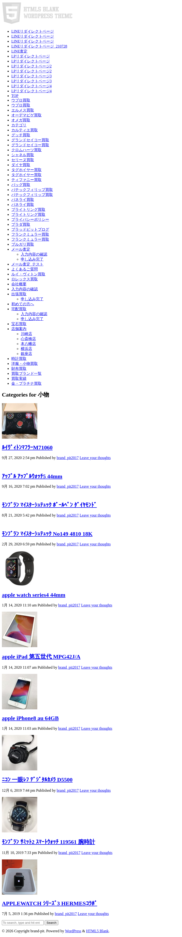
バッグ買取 (20, 185)
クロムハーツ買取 (26, 150)
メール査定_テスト (27, 264)
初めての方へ (22, 304)
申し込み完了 (32, 259)
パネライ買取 (22, 200)
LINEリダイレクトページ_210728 (39, 46)
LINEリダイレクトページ (32, 31)
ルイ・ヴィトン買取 (28, 274)
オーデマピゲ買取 (26, 115)
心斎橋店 (28, 339)
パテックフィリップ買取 (32, 190)
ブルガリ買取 (22, 244)
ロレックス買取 (24, 279)
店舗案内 (18, 329)
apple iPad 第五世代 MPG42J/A (41, 657)
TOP (14, 96)
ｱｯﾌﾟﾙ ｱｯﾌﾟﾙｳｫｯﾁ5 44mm (32, 476)
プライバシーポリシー (30, 219)
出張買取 (18, 294)
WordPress (73, 931)
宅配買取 (18, 309)
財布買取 (18, 369)
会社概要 (18, 284)
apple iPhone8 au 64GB (30, 718)
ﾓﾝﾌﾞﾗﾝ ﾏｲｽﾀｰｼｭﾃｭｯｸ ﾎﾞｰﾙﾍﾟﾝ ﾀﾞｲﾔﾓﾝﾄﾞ (49, 505)
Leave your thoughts (95, 458)
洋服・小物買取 (24, 364)
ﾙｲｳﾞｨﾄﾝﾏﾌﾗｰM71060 (27, 447)
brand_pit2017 (68, 458)
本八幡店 (28, 344)
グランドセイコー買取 (30, 140)
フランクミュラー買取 (30, 234)
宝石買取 (18, 324)
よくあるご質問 (24, 269)
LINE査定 (19, 51)
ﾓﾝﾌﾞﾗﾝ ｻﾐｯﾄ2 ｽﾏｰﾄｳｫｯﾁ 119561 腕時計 (48, 842)
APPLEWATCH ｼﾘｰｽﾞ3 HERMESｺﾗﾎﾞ (49, 903)
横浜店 (26, 349)
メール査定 (20, 249)
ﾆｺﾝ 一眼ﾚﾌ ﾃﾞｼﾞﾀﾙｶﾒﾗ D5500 (37, 780)
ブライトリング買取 (28, 210)
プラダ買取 (20, 224)
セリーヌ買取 (22, 160)
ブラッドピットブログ (30, 229)
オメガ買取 (20, 120)
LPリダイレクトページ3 (31, 76)
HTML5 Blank (97, 931)
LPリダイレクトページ (30, 56)
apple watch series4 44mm (33, 595)
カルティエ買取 (24, 130)
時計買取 (18, 359)
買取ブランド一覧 (26, 373)
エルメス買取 (22, 110)
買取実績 (18, 378)
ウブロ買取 (20, 100)
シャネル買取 (22, 155)
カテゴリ (18, 125)
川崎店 (26, 334)
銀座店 (26, 354)
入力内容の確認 (34, 254)
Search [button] (51, 922)
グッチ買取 (20, 135)
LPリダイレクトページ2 (31, 66)
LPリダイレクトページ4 (31, 86)
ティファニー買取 (26, 180)
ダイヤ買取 (20, 165)
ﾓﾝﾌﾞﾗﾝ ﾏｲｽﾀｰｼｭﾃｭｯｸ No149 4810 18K (47, 534)
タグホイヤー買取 (26, 170)
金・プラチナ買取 (26, 383)
